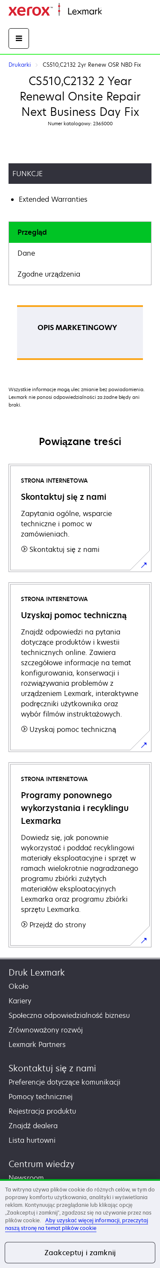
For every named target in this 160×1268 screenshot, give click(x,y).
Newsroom (26, 1177)
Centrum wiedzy (42, 1164)
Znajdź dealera (33, 1125)
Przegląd (32, 232)
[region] (80, 1223)
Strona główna (122, 12)
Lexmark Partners (37, 1044)
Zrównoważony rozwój (46, 1030)
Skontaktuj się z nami (52, 1068)
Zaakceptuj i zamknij (80, 1252)
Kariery (20, 1001)
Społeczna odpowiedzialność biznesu (69, 1015)
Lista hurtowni (32, 1140)
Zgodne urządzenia (48, 274)
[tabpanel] (80, 335)
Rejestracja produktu (42, 1111)
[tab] (80, 232)
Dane (26, 253)
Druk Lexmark (37, 972)
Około (19, 986)
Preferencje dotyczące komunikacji (64, 1082)
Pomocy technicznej (41, 1096)
